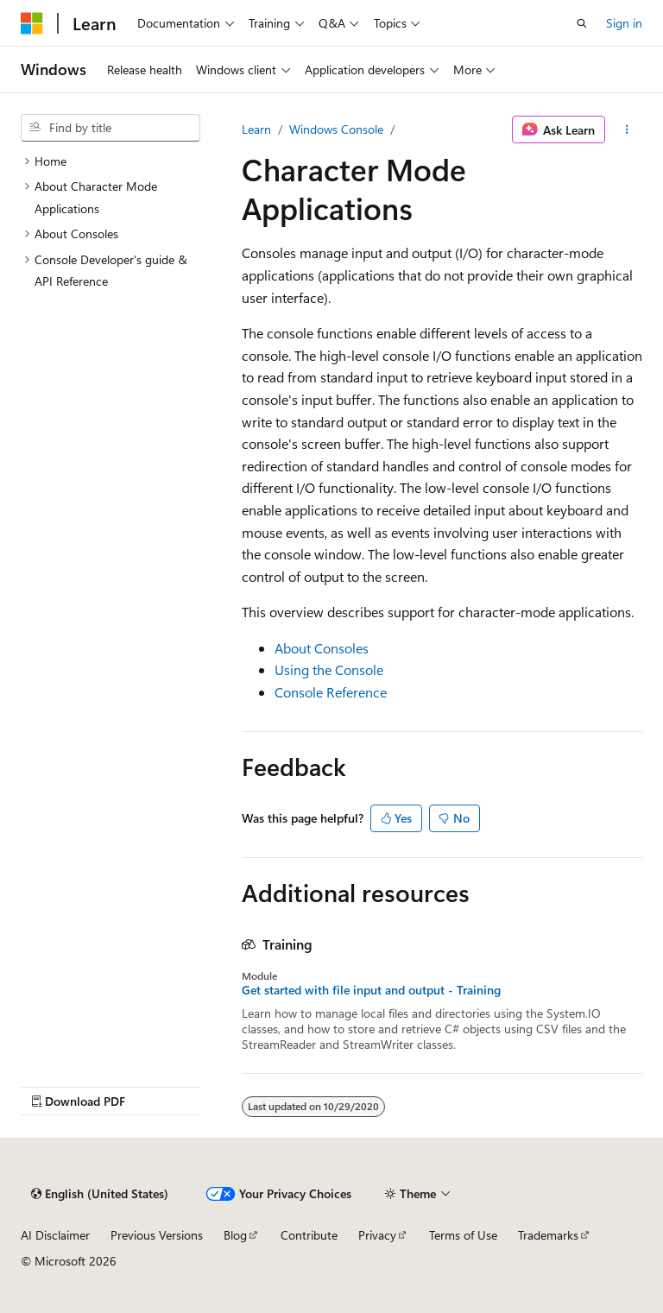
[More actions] (627, 129)
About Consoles (322, 648)
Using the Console (329, 669)
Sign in (624, 23)
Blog (235, 1235)
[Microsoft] (32, 23)
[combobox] (110, 128)
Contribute (309, 1235)
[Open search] (582, 23)
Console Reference (331, 692)
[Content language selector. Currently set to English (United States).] (100, 1194)
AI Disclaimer (55, 1235)
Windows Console (336, 129)
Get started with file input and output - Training (371, 990)
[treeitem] (110, 161)
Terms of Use (463, 1235)
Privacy (377, 1235)
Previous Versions (156, 1235)
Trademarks (548, 1235)
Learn (256, 129)
